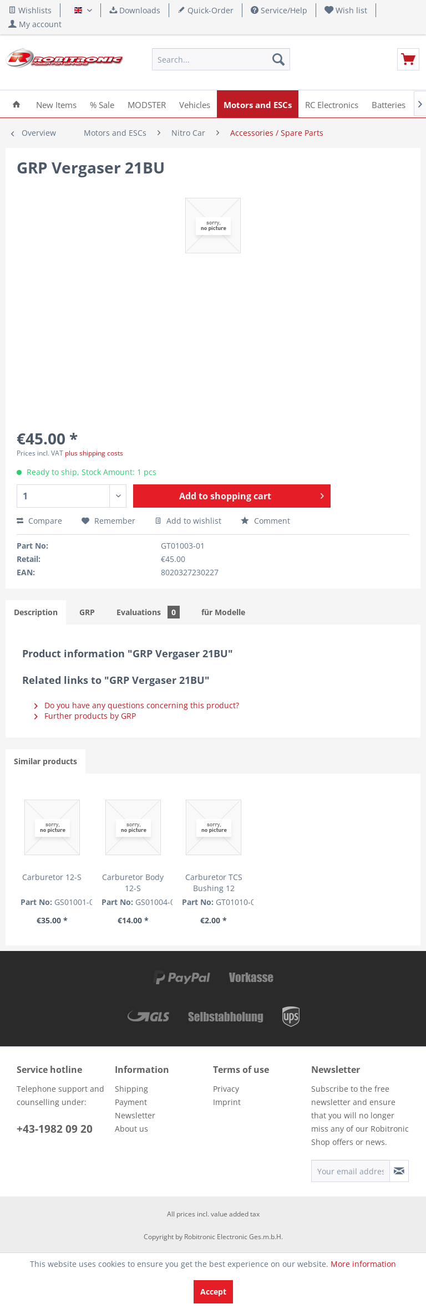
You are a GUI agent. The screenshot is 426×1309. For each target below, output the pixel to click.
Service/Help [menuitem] (279, 10)
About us (131, 1128)
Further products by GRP (85, 715)
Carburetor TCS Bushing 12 (213, 882)
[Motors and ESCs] (257, 103)
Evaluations (148, 612)
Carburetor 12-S (52, 877)
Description (36, 612)
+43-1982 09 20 (55, 1129)
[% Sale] (102, 103)
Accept (213, 1291)
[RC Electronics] (331, 103)
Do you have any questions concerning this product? (136, 705)
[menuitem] (346, 10)
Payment (131, 1102)
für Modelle (223, 612)
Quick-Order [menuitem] (206, 10)
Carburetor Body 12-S (133, 882)
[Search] (278, 59)
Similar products (45, 761)
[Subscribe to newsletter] (399, 1171)
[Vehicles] (195, 103)
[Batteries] (388, 103)
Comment (265, 520)
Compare (39, 520)
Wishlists (30, 10)
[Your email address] (350, 1171)
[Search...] (221, 59)
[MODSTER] (147, 103)
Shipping (131, 1088)
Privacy (226, 1088)
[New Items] (56, 103)
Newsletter (135, 1115)
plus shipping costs (94, 453)
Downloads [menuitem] (134, 10)
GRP (87, 612)
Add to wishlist (188, 520)
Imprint (227, 1102)
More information (363, 1264)
